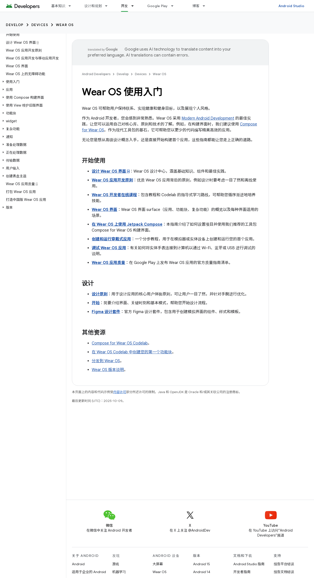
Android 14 (201, 572)
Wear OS (65, 25)
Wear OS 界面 (104, 209)
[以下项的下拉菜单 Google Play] (174, 6)
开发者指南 (241, 572)
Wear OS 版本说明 (108, 369)
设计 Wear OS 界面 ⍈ (111, 171)
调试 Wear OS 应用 (109, 248)
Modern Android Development (208, 118)
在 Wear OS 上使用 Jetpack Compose (127, 224)
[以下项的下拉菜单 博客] (206, 6)
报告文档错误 (284, 572)
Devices (39, 25)
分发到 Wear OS (106, 360)
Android (78, 564)
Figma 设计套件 (106, 311)
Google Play (157, 6)
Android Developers (96, 74)
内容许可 (119, 392)
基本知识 (58, 6)
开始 (96, 303)
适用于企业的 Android (89, 572)
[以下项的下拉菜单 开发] (134, 6)
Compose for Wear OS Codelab (120, 343)
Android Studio (291, 6)
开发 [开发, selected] (124, 6)
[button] (32, 82)
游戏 (115, 564)
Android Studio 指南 (248, 564)
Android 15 (201, 564)
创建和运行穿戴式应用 (111, 239)
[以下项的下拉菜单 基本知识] (71, 6)
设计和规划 (93, 6)
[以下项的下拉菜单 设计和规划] (108, 6)
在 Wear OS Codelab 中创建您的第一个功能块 (132, 352)
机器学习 (119, 572)
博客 (196, 6)
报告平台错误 (284, 564)
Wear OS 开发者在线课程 (114, 195)
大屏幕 (158, 564)
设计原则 (99, 294)
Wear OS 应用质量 (108, 262)
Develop (15, 25)
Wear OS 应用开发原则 (112, 180)
